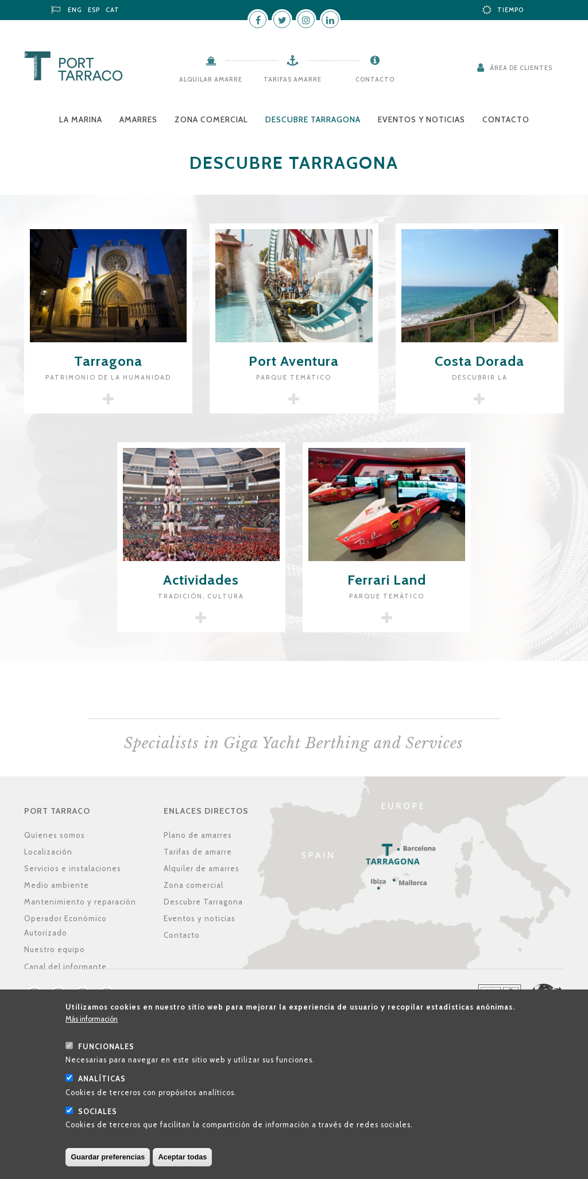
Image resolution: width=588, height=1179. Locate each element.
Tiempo (510, 10)
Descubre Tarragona (313, 119)
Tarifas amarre (293, 79)
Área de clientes (521, 68)
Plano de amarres (198, 835)
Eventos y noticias (421, 119)
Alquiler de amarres (201, 868)
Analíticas (102, 1081)
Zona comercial (211, 119)
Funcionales (106, 1048)
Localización (48, 851)
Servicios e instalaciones (72, 868)
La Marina (80, 119)
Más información (91, 1021)
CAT (112, 10)
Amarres (138, 119)
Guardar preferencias (108, 1159)
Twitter (282, 19)
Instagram (306, 19)
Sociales (97, 1113)
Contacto (374, 79)
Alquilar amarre (210, 79)
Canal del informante (65, 966)
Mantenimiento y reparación (80, 901)
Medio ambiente (56, 885)
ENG (75, 10)
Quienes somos (54, 835)
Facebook (257, 19)
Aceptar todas (182, 1159)
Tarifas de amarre (198, 851)
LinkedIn (330, 19)
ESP (94, 10)
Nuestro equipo (54, 949)
